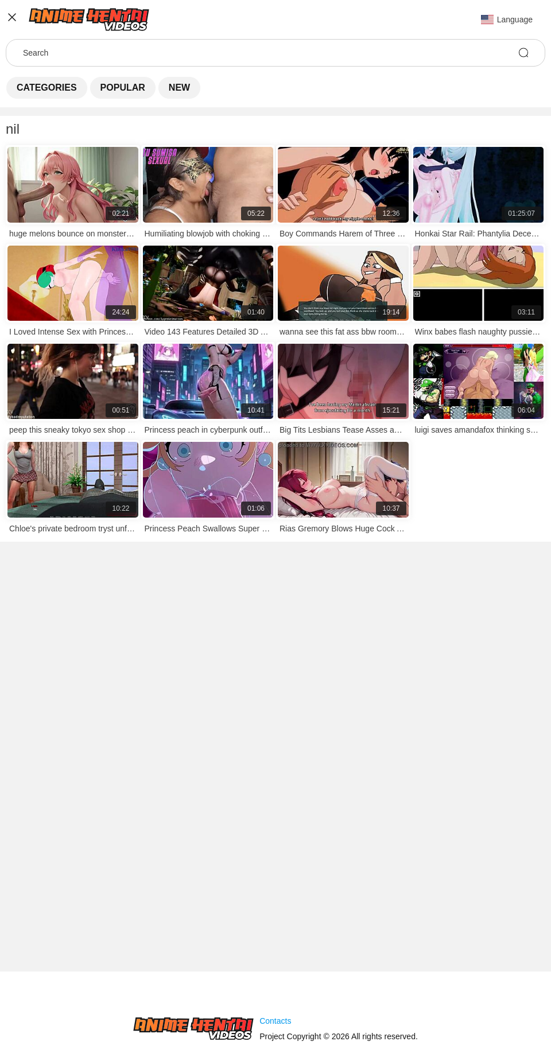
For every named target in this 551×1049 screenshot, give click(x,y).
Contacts (275, 1020)
